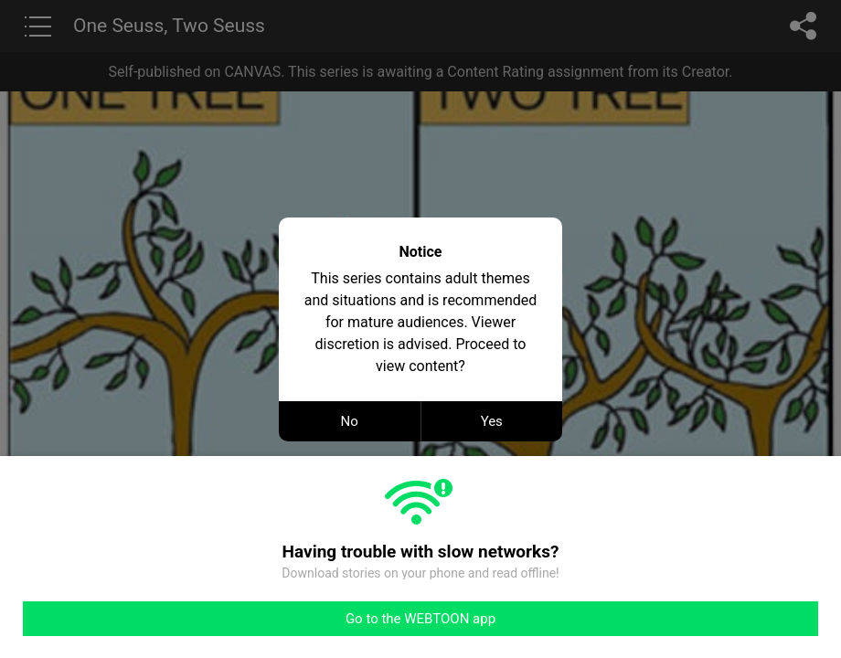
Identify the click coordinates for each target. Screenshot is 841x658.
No (349, 421)
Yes (492, 421)
